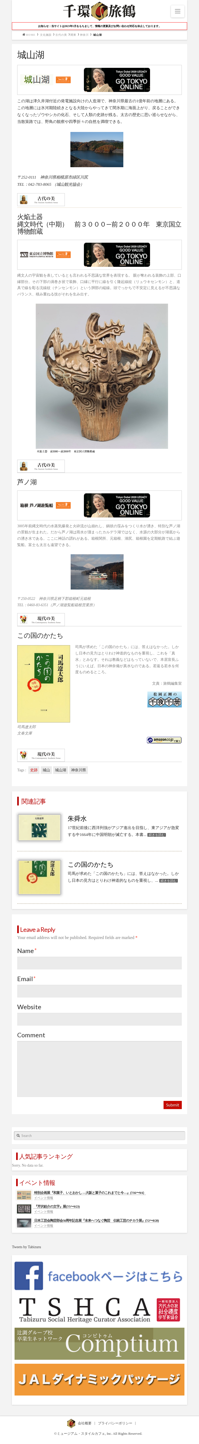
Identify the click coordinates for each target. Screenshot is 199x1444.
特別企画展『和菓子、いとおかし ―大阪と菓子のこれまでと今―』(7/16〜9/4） (90, 1193)
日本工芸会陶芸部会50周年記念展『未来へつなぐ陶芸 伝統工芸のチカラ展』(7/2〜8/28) (96, 1220)
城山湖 (60, 770)
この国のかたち (91, 864)
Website (29, 1007)
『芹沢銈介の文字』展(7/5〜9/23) (56, 1206)
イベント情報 (43, 1198)
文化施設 (46, 34)
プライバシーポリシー (115, 1423)
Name (27, 950)
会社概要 (85, 1423)
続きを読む (157, 835)
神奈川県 (78, 770)
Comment (31, 1035)
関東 (73, 34)
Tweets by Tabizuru (26, 1247)
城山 (46, 770)
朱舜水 (77, 818)
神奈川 (84, 34)
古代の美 (61, 34)
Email (26, 978)
